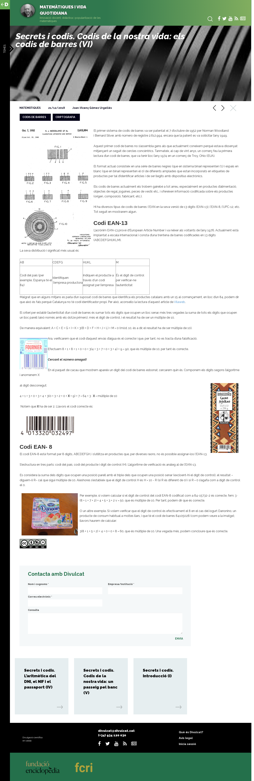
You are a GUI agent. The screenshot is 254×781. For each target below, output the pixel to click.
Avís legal (186, 738)
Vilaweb (179, 302)
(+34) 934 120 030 (112, 735)
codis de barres (34, 117)
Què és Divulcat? (191, 732)
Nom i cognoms (38, 584)
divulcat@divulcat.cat (116, 731)
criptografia (65, 117)
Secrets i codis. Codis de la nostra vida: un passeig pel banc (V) (100, 681)
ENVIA (179, 638)
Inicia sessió (187, 744)
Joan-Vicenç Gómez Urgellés (92, 107)
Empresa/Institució (121, 584)
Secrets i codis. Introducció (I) (158, 673)
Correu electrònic (40, 596)
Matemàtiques (30, 107)
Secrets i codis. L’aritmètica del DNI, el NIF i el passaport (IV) (40, 678)
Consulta (33, 610)
